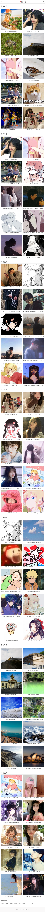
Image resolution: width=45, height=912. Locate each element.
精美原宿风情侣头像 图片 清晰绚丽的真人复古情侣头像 (33, 208)
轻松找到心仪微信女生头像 (11, 896)
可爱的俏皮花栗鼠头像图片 (11, 55)
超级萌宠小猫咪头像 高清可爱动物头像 (33, 105)
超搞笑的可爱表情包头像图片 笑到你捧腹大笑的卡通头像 (11, 567)
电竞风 (11, 903)
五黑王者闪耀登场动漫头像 (33, 640)
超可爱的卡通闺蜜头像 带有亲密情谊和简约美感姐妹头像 (11, 591)
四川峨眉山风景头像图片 (33, 55)
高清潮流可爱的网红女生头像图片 (33, 439)
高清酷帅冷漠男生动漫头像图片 (11, 385)
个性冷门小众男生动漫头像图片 (11, 336)
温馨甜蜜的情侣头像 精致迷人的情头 (11, 208)
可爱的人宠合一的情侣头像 (33, 257)
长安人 (32, 903)
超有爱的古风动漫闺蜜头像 (33, 616)
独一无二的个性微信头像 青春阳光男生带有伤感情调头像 (33, 360)
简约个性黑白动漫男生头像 (33, 286)
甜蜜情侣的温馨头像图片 (11, 257)
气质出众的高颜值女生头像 (33, 129)
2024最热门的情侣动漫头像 (11, 80)
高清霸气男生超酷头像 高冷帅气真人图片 (11, 286)
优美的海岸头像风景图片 (11, 744)
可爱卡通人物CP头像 (33, 183)
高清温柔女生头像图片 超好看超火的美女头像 (11, 488)
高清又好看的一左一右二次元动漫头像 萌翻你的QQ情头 (33, 232)
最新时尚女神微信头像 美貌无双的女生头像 (33, 797)
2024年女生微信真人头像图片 (33, 847)
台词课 (28, 903)
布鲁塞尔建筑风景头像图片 (11, 694)
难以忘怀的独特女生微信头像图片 (33, 822)
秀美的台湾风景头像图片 (11, 719)
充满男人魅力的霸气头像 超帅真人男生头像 (33, 385)
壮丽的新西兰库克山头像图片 (33, 744)
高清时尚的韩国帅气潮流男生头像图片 (11, 360)
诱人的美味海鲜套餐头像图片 (11, 31)
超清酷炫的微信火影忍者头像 (33, 591)
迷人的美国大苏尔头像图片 (11, 768)
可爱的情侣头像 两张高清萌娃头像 (11, 105)
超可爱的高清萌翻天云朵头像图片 (33, 542)
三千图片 (7, 903)
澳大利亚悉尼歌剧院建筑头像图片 (33, 768)
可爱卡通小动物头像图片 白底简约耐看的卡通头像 (33, 567)
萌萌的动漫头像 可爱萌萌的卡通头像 (11, 439)
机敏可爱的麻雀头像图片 (33, 80)
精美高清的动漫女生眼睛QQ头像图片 (33, 513)
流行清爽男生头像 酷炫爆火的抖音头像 (11, 311)
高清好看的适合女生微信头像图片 (33, 488)
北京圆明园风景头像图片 (33, 670)
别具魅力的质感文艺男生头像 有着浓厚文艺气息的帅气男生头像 (33, 336)
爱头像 (2, 903)
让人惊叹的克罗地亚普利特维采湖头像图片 (33, 719)
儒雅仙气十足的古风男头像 (11, 871)
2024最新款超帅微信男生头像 (33, 871)
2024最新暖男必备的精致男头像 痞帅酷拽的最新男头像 (33, 311)
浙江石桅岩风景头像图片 (33, 694)
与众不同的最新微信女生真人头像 (33, 896)
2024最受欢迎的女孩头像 (11, 513)
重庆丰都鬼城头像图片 (11, 129)
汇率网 (23, 903)
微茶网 (15, 903)
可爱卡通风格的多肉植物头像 (11, 640)
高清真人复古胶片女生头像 (11, 463)
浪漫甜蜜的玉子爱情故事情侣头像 (11, 232)
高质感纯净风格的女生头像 (33, 414)
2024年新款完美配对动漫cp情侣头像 (11, 616)
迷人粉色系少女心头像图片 (33, 463)
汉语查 (19, 903)
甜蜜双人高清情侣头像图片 (33, 31)
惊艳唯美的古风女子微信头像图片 (11, 822)
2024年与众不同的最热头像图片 (11, 847)
